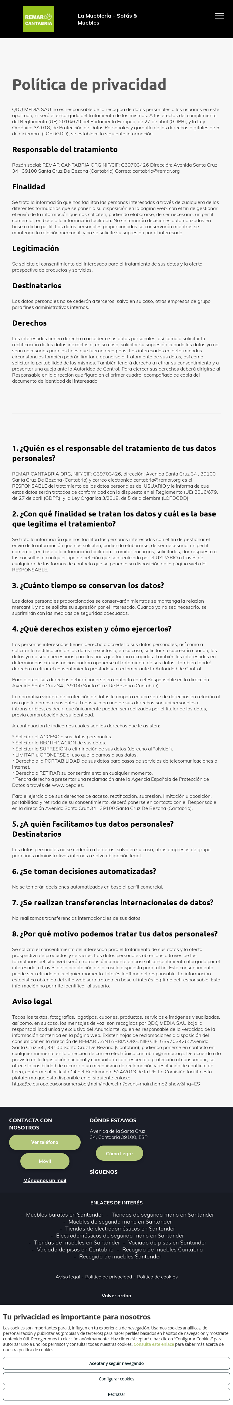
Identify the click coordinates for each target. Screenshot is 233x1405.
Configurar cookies (116, 1379)
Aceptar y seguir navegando (116, 1363)
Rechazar (116, 1394)
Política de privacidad (108, 1277)
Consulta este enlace (153, 1344)
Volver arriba (116, 1295)
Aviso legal (68, 1277)
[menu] (220, 16)
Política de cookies (157, 1277)
